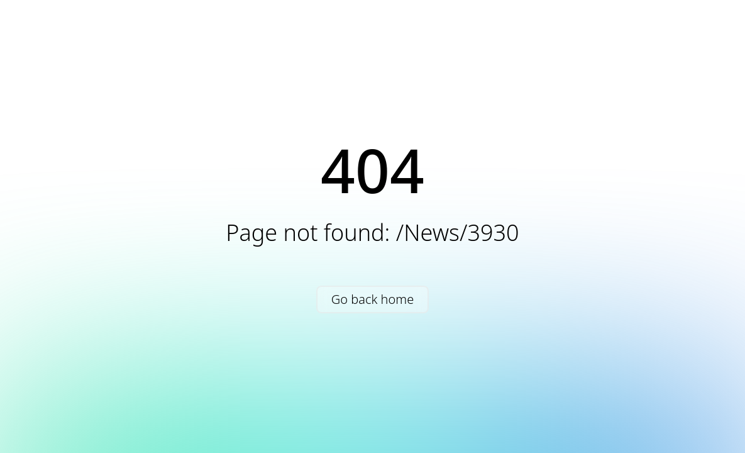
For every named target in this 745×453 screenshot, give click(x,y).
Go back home (372, 299)
